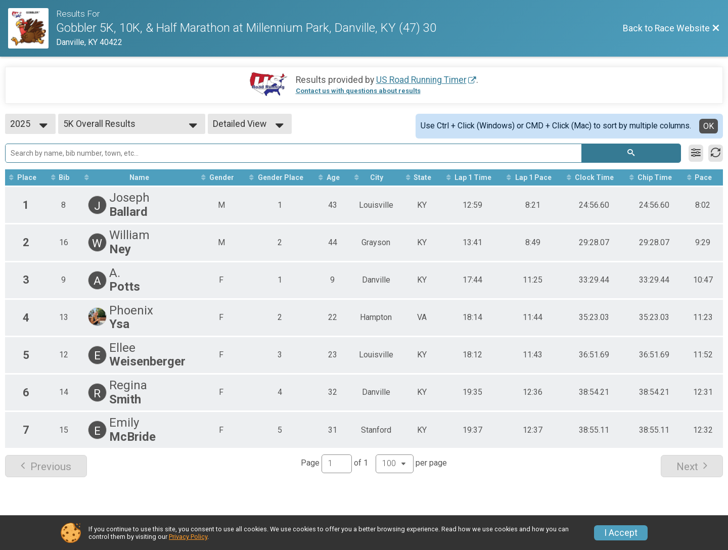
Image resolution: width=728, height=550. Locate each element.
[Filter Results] (696, 153)
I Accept (621, 533)
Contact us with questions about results (358, 91)
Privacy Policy (188, 536)
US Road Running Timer (421, 80)
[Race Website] (32, 28)
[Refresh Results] (715, 153)
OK (708, 126)
